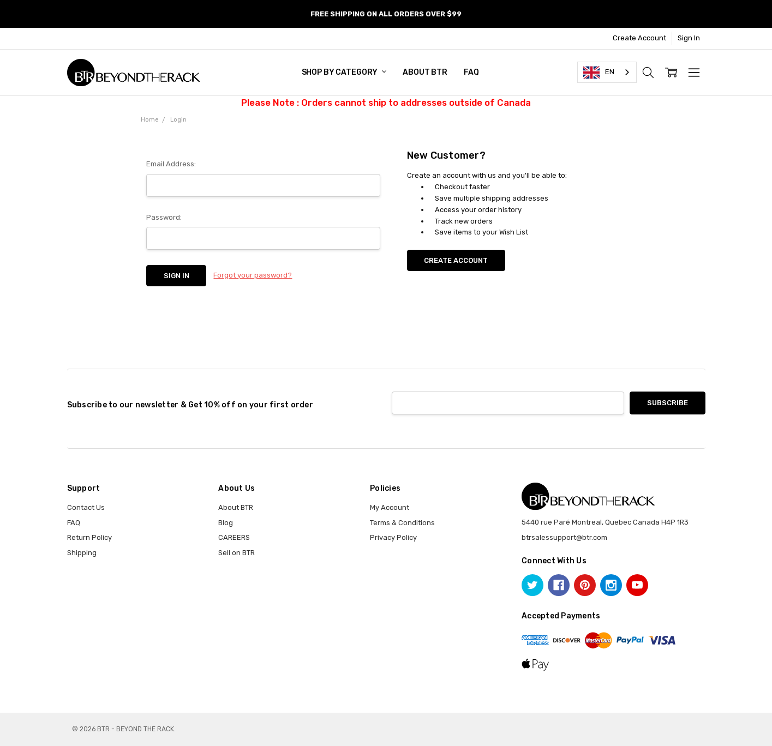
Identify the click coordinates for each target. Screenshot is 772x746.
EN (598, 72)
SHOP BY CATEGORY (344, 72)
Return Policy (89, 537)
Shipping (82, 553)
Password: (164, 217)
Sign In (689, 38)
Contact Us (86, 507)
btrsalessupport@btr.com (564, 537)
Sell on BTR (236, 553)
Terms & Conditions (402, 523)
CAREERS (234, 537)
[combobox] (607, 72)
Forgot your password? (252, 275)
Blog (225, 523)
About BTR (425, 72)
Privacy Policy (393, 537)
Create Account (639, 38)
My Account (389, 507)
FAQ (471, 72)
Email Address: (171, 164)
